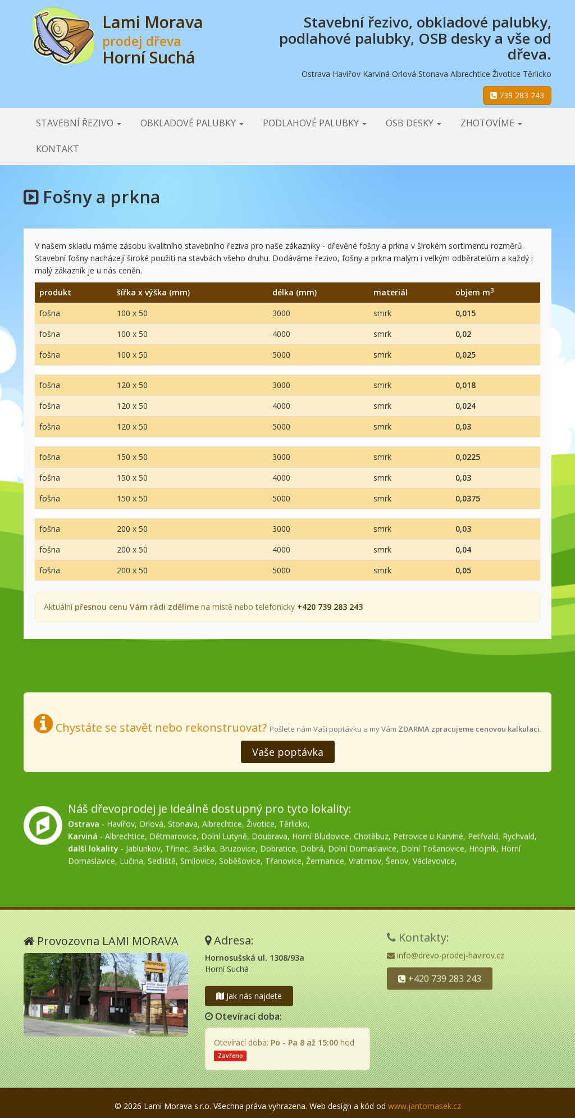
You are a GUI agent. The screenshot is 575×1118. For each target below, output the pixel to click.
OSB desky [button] (413, 123)
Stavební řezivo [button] (78, 123)
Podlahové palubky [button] (315, 123)
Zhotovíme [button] (491, 123)
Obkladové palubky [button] (192, 123)
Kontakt (57, 149)
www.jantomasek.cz (424, 1106)
